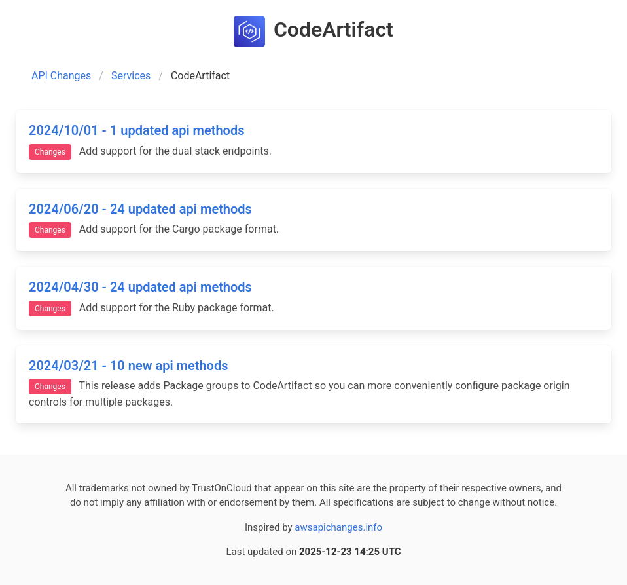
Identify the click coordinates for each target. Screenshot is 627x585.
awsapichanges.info (338, 527)
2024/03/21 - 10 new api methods (128, 365)
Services (131, 75)
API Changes (61, 75)
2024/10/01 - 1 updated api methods (136, 130)
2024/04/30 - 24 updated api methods (140, 287)
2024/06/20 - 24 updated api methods (140, 209)
